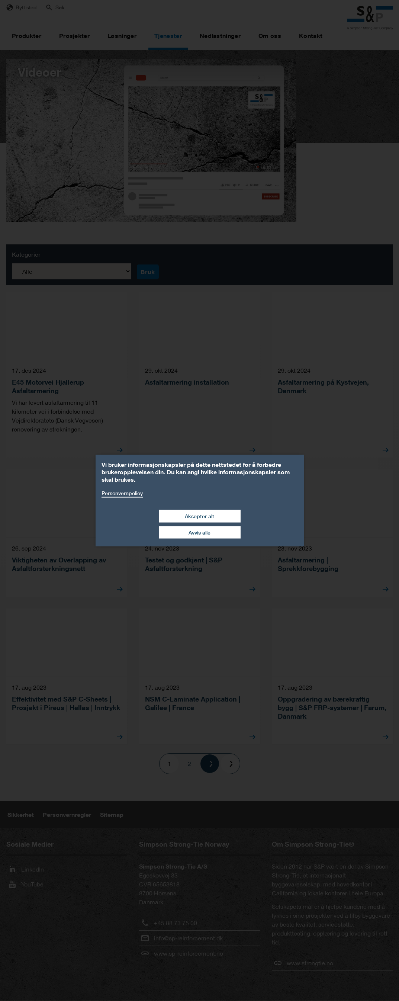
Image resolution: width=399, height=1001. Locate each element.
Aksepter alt (199, 516)
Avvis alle (199, 532)
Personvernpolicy (122, 493)
